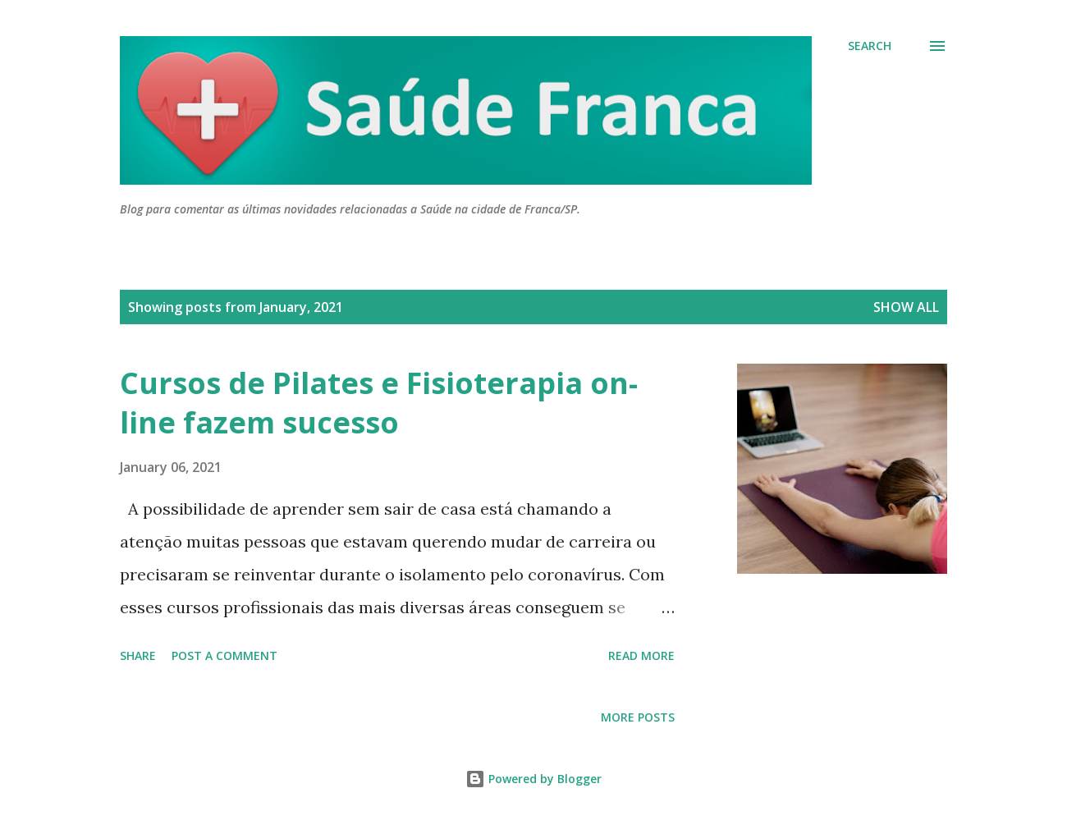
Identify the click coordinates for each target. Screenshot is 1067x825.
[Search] (869, 46)
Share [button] (138, 655)
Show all (906, 307)
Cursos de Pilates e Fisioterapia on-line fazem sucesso (379, 402)
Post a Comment (224, 655)
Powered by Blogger (533, 778)
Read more (641, 655)
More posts (638, 717)
